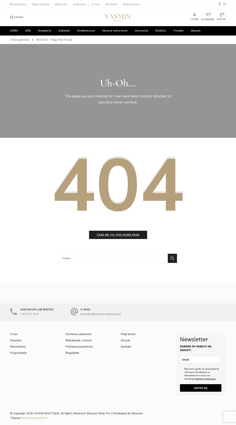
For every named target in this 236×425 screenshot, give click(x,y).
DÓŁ (28, 30)
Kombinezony (86, 30)
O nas (96, 4)
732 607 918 (29, 314)
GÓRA (14, 30)
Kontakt (111, 4)
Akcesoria (141, 30)
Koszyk (125, 340)
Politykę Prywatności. (205, 378)
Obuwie (196, 30)
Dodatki (160, 30)
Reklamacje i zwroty (78, 340)
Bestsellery (18, 4)
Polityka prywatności (79, 347)
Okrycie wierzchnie (115, 30)
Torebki (178, 30)
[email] (200, 360)
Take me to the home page (118, 235)
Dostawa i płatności (78, 334)
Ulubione (79, 4)
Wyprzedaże (41, 4)
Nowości (61, 4)
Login (194, 16)
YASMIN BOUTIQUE (46, 413)
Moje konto (131, 4)
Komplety (44, 30)
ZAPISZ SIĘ (200, 388)
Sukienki (64, 30)
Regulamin (72, 353)
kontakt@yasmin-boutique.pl (101, 314)
